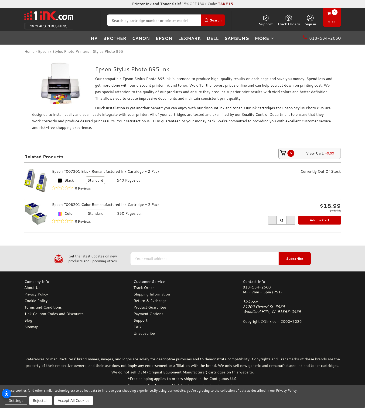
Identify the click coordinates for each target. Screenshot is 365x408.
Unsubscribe (144, 333)
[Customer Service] (182, 281)
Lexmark (189, 38)
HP (94, 38)
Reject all (40, 400)
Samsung (236, 38)
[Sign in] (310, 20)
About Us (32, 287)
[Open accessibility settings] (6, 393)
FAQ (137, 326)
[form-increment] (281, 220)
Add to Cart (320, 220)
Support (266, 20)
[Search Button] (213, 20)
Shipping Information (151, 294)
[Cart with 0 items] (332, 18)
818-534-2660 (257, 287)
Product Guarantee (149, 307)
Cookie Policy (36, 300)
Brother (114, 38)
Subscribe (294, 258)
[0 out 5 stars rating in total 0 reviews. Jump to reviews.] (71, 188)
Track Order (143, 287)
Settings (16, 400)
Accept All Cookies (73, 400)
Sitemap (31, 326)
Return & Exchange (150, 300)
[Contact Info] (292, 281)
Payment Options (148, 313)
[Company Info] (73, 281)
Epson (164, 38)
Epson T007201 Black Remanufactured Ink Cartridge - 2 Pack (105, 171)
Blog (28, 320)
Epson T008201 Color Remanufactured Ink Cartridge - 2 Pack (106, 204)
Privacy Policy (36, 294)
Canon (141, 38)
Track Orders (288, 20)
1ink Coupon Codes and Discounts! (54, 313)
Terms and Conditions (43, 307)
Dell (212, 38)
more (264, 38)
